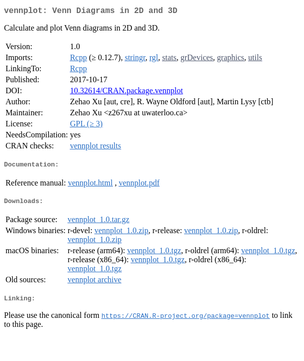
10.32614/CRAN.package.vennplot (126, 92)
